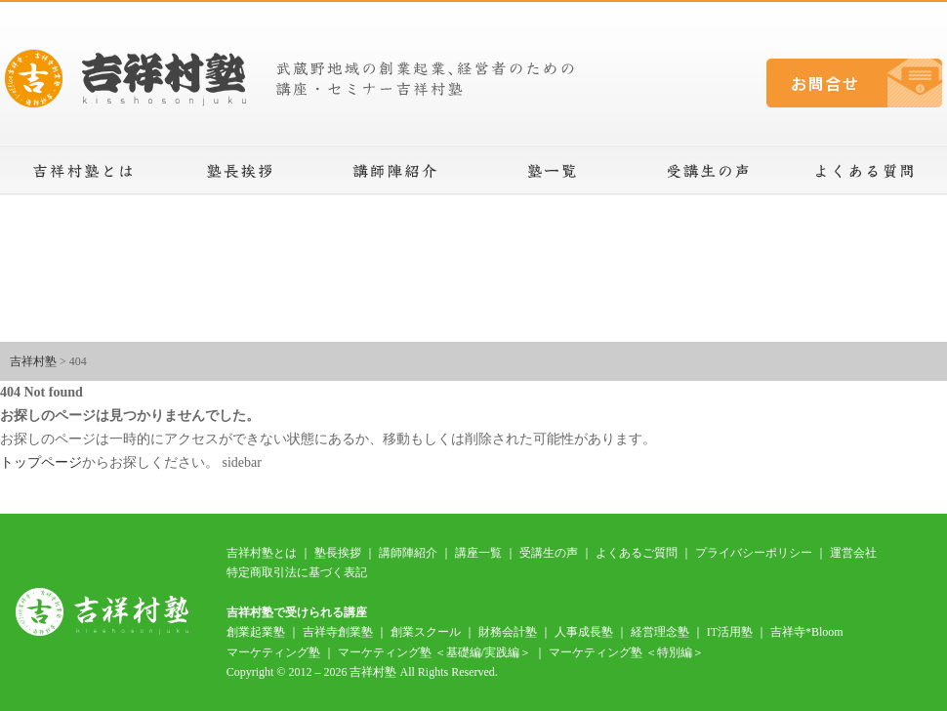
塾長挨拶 (239, 170)
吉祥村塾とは (83, 170)
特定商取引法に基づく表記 (296, 572)
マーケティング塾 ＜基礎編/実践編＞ (434, 652)
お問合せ (854, 83)
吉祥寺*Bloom (807, 632)
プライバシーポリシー (753, 553)
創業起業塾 (255, 632)
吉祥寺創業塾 (338, 632)
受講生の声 (708, 170)
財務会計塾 (507, 632)
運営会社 (853, 553)
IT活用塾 (730, 632)
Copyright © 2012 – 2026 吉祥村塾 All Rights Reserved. (362, 672)
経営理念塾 (660, 632)
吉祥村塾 (33, 361)
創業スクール (426, 632)
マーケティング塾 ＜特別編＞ (626, 652)
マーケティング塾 (273, 652)
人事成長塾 (584, 632)
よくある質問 (864, 170)
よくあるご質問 (637, 553)
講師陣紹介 (395, 170)
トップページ (41, 462)
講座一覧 (552, 170)
